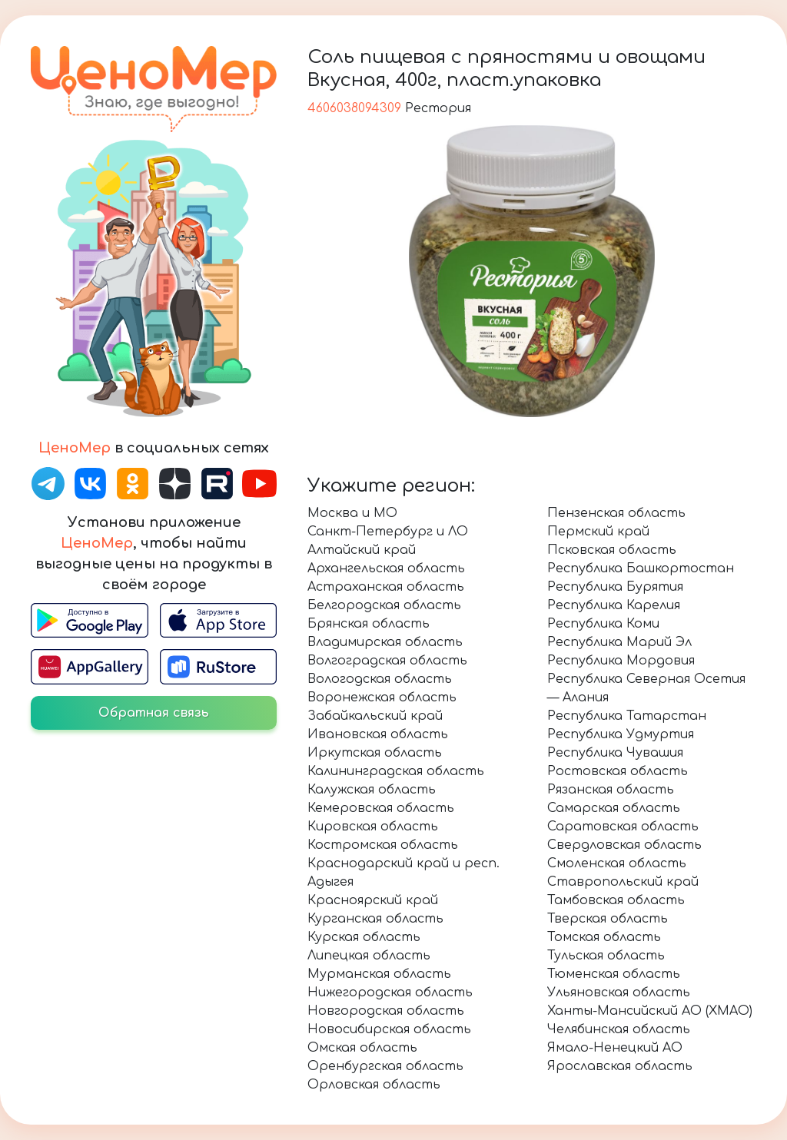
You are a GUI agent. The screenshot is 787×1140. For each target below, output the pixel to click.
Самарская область (613, 808)
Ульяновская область (618, 992)
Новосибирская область (389, 1029)
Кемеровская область (380, 808)
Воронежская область (382, 697)
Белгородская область (384, 605)
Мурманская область (379, 974)
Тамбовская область (616, 900)
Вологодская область (379, 679)
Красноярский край (372, 900)
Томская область (604, 937)
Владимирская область (385, 642)
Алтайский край (361, 550)
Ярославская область (619, 1066)
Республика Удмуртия (620, 734)
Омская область (362, 1048)
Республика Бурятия (615, 587)
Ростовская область (617, 771)
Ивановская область (377, 734)
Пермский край (598, 532)
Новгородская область (385, 1011)
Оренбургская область (385, 1066)
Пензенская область (616, 513)
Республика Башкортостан (640, 568)
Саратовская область (623, 826)
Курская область (363, 937)
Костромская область (382, 845)
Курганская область (375, 919)
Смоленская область (616, 863)
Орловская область (373, 1085)
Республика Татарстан (626, 716)
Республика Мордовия (621, 661)
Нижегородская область (390, 992)
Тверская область (607, 919)
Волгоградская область (387, 661)
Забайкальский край (375, 716)
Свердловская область (624, 845)
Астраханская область (385, 587)
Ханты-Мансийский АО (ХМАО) (649, 1011)
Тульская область (606, 956)
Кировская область (372, 826)
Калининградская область (395, 771)
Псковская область (611, 550)
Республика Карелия (613, 605)
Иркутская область (374, 753)
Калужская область (371, 790)
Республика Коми (603, 624)
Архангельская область (386, 568)
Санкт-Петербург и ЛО (387, 532)
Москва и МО (352, 513)
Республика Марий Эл (619, 642)
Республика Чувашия (615, 753)
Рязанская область (610, 790)
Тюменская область (613, 974)
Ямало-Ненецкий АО (614, 1048)
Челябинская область (618, 1029)
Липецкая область (368, 956)
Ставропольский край (623, 882)
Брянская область (368, 624)
